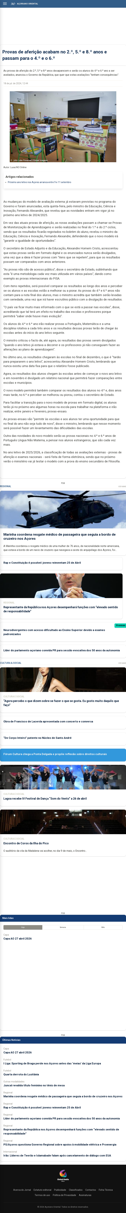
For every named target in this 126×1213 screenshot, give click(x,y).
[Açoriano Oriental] (63, 1182)
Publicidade (60, 1190)
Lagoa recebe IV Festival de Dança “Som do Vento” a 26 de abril (45, 798)
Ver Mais (122, 486)
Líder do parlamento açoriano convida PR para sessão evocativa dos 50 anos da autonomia (61, 650)
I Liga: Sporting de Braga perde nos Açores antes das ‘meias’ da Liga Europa (52, 1063)
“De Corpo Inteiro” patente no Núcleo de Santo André (37, 737)
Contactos (90, 1190)
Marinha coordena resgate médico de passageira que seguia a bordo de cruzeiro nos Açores (62, 1096)
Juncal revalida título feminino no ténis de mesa (34, 1085)
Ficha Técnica (106, 1190)
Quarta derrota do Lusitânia (21, 1074)
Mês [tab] (103, 927)
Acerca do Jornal (22, 1190)
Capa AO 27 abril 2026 (17, 938)
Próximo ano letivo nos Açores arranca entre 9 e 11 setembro (39, 182)
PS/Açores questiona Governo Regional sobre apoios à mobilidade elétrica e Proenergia (59, 1144)
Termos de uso (42, 1195)
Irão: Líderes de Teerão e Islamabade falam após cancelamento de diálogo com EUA (57, 1155)
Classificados (76, 1190)
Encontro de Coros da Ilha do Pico (26, 843)
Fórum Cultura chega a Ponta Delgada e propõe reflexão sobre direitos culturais (55, 754)
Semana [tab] (63, 927)
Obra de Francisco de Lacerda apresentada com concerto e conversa (48, 721)
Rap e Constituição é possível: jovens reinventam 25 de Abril (42, 562)
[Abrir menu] (5, 4)
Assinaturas (85, 1195)
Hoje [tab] (23, 927)
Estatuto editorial (42, 1190)
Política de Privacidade (64, 1195)
